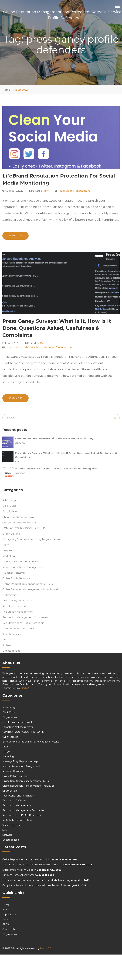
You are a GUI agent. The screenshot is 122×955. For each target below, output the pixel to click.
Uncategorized (11, 651)
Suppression (9, 915)
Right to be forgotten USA (18, 628)
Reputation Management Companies (25, 617)
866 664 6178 (27, 688)
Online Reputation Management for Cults (27, 584)
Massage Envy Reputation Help (21, 562)
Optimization (10, 595)
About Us (7, 910)
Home (6, 89)
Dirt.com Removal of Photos (18, 875)
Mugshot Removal (13, 573)
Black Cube (9, 506)
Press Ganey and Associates (23, 346)
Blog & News (10, 511)
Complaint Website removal (19, 523)
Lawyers (7, 551)
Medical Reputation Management (23, 567)
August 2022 (20, 89)
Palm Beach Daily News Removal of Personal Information (34, 865)
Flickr (5, 545)
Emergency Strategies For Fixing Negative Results (32, 539)
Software (7, 645)
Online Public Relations (16, 578)
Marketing (8, 556)
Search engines (11, 634)
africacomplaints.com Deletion (19, 870)
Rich (46, 190)
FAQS (5, 925)
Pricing (6, 920)
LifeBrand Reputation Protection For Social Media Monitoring (36, 880)
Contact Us (8, 929)
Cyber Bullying (11, 534)
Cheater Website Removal (18, 517)
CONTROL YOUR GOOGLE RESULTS (24, 528)
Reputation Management (74, 190)
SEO (4, 640)
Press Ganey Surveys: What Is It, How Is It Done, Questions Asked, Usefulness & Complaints (56, 328)
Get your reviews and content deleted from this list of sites (35, 886)
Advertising (9, 500)
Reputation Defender (15, 606)
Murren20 (45, 948)
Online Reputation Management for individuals (30, 590)
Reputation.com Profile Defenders (23, 623)
